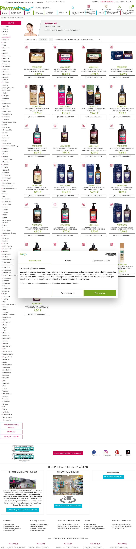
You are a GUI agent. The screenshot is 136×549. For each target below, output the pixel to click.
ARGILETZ (5, 291)
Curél (4, 101)
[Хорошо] (75, 7)
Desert (4, 125)
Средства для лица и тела (16, 13)
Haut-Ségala (6, 178)
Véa (3, 407)
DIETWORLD (6, 127)
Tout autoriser (100, 293)
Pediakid (75, 547)
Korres (5, 215)
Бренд (42, 39)
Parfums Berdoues (8, 315)
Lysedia (5, 243)
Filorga (5, 156)
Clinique (6, 96)
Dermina (6, 119)
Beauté (11, 23)
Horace (5, 181)
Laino (5, 225)
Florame (6, 162)
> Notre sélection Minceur (55, 2)
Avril (4, 45)
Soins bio (5, 375)
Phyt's (4, 328)
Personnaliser (68, 293)
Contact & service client (38, 529)
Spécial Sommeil (107, 2)
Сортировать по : (31, 39)
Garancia (5, 173)
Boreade (5, 77)
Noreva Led (7, 273)
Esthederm (6, 151)
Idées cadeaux (7, 186)
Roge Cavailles (8, 354)
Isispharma (6, 199)
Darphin (6, 106)
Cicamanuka (6, 420)
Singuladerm (6, 370)
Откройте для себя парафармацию (22, 510)
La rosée (5, 223)
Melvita (5, 257)
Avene (5, 42)
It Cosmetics (6, 202)
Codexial (5, 98)
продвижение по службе (11, 426)
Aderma (6, 26)
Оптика (101, 13)
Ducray (5, 135)
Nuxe (5, 294)
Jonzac (4, 207)
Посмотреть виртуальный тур (68, 506)
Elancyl (4, 141)
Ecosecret (5, 138)
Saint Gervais (7, 365)
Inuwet (4, 194)
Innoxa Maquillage (9, 188)
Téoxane (5, 391)
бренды (129, 2)
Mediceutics (6, 254)
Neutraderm (6, 270)
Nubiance (5, 286)
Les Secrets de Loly (9, 233)
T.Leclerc (6, 383)
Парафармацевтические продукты (78, 13)
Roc (4, 349)
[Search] (53, 7)
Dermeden (6, 117)
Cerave (5, 85)
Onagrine (6, 296)
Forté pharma (114, 547)
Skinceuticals (6, 373)
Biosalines (6, 66)
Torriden (5, 399)
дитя (28, 13)
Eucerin (5, 154)
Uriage (5, 404)
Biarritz (4, 53)
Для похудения (91, 13)
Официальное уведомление (94, 527)
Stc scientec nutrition (95, 547)
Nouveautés (6, 278)
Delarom (6, 109)
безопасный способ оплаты (39, 525)
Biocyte (85, 547)
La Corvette (6, 220)
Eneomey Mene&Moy (10, 146)
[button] (119, 9)
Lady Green (6, 317)
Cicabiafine (6, 90)
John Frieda (7, 204)
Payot (5, 325)
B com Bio (6, 48)
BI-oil (4, 51)
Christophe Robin (8, 88)
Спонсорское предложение (12, 529)
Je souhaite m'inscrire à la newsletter (68, 453)
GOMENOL (6, 175)
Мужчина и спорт (63, 13)
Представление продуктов (128, 13)
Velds (4, 302)
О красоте (5, 13)
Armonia (6, 40)
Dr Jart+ (5, 133)
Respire (5, 343)
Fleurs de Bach (8, 159)
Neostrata (6, 267)
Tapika (4, 320)
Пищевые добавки (49, 13)
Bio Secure (6, 56)
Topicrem (5, 396)
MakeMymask (7, 246)
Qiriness (5, 341)
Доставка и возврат (37, 527)
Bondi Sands (6, 74)
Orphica (5, 299)
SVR (4, 380)
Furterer (6, 165)
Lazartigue (6, 230)
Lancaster (5, 228)
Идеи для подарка (11, 437)
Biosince (6, 69)
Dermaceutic (6, 111)
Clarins (4, 93)
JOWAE (5, 209)
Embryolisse (7, 143)
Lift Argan (5, 238)
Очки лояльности (9, 531)
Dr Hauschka (7, 130)
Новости (95, 2)
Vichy (5, 409)
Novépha (5, 281)
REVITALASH (6, 346)
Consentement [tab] (35, 261)
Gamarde (6, 170)
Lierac (5, 236)
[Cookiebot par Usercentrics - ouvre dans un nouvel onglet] (106, 254)
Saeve (4, 362)
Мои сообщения (9, 525)
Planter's (6, 333)
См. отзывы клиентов (113, 477)
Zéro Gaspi (120, 2)
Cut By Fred (6, 103)
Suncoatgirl (6, 322)
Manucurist (7, 249)
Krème (4, 217)
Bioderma (6, 61)
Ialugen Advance (8, 183)
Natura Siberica (8, 265)
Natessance (7, 262)
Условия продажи (91, 525)
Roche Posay (7, 351)
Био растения (39, 13)
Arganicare (6, 37)
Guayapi (5, 312)
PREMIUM (5, 336)
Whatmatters (7, 415)
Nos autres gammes (10, 275)
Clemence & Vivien (8, 304)
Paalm (4, 309)
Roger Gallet (7, 357)
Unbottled (6, 401)
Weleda (6, 412)
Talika (4, 388)
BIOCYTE (6, 58)
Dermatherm (7, 114)
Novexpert (6, 283)
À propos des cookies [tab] (101, 261)
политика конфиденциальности (95, 529)
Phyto (5, 330)
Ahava (5, 29)
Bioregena (6, 64)
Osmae (4, 307)
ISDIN (4, 196)
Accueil (3, 17)
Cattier (5, 80)
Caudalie (6, 82)
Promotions (6, 338)
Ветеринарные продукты (112, 13)
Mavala (5, 252)
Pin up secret (7, 417)
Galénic (5, 167)
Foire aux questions (37, 531)
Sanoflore (6, 367)
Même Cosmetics (8, 260)
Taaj (4, 386)
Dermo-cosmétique (9, 122)
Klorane (5, 212)
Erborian (6, 149)
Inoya (4, 191)
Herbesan (123, 547)
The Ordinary (7, 394)
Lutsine (4, 241)
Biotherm (6, 72)
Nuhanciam (6, 288)
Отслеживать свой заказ (11, 527)
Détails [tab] (68, 261)
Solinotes (5, 378)
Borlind (5, 32)
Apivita (4, 35)
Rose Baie (5, 359)
